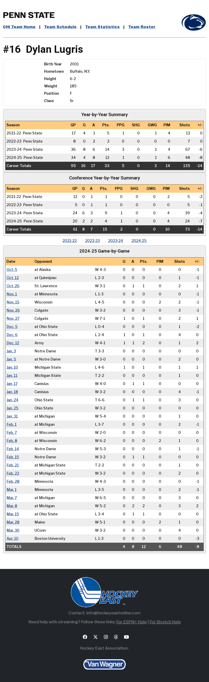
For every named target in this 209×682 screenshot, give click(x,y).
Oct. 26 (13, 286)
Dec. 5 (12, 326)
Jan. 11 (12, 375)
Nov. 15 (13, 302)
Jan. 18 (12, 392)
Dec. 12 (13, 343)
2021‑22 (69, 241)
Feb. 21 (13, 465)
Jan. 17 (12, 384)
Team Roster (142, 27)
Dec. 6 (12, 335)
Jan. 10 (12, 367)
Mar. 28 (13, 522)
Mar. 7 (12, 498)
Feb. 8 (12, 441)
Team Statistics (102, 27)
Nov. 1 (12, 294)
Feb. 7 (12, 432)
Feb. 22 (13, 473)
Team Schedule (60, 27)
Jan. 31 (12, 416)
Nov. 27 (13, 318)
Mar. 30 (13, 530)
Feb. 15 (13, 457)
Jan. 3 (11, 351)
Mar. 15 (13, 514)
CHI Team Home (19, 27)
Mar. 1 (12, 489)
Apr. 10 (12, 538)
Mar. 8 (12, 506)
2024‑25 (139, 241)
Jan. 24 (12, 400)
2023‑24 (115, 241)
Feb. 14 (13, 449)
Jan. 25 (12, 408)
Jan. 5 (11, 359)
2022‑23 (92, 241)
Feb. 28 (13, 481)
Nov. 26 (13, 310)
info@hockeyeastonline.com (113, 612)
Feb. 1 (12, 424)
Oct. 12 (13, 278)
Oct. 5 (12, 269)
